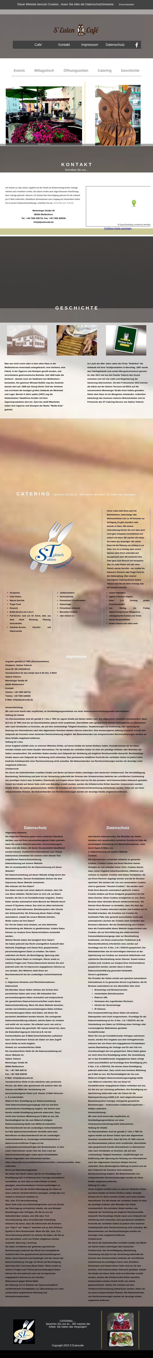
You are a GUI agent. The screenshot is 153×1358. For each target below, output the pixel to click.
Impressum (89, 45)
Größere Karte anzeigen (118, 228)
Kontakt (64, 45)
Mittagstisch (44, 71)
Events (19, 71)
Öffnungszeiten (75, 71)
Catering (105, 71)
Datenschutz (115, 45)
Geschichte (130, 71)
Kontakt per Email (63, 203)
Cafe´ (38, 45)
